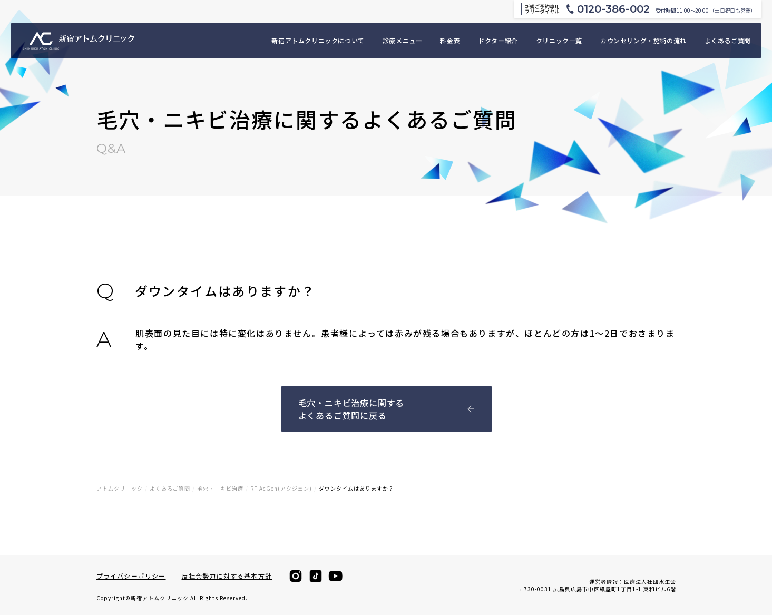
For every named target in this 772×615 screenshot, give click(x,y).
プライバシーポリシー (131, 576)
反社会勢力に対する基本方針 (227, 576)
